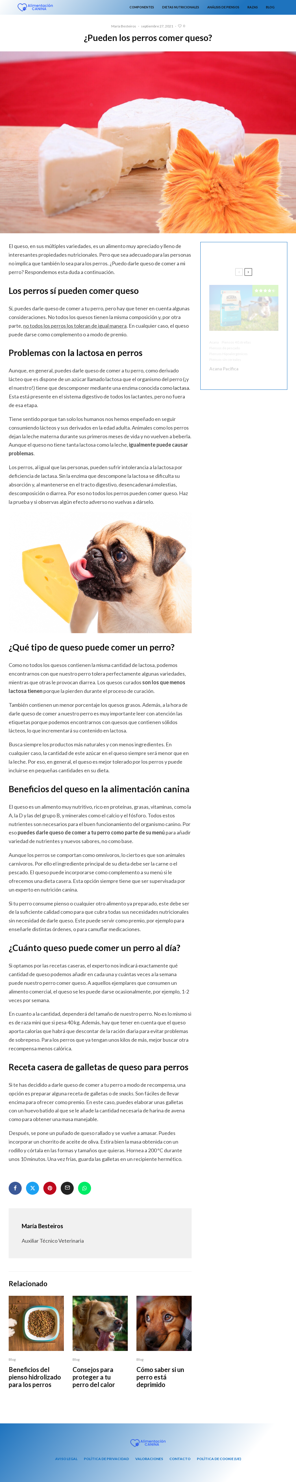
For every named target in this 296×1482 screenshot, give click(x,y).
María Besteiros (123, 26)
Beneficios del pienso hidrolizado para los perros (35, 1381)
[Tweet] (32, 1188)
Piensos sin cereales (225, 356)
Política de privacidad (106, 1459)
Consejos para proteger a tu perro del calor (94, 1381)
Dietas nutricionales (180, 7)
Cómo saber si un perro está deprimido (160, 1381)
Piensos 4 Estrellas (236, 339)
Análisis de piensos (223, 7)
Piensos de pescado (224, 344)
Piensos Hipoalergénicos (228, 350)
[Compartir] (15, 1188)
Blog (270, 7)
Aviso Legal (66, 1459)
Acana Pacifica (223, 365)
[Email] (67, 1188)
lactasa (181, 388)
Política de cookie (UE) (219, 1459)
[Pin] (49, 1188)
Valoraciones (149, 1459)
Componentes (142, 7)
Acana (214, 339)
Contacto (179, 1459)
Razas (252, 7)
